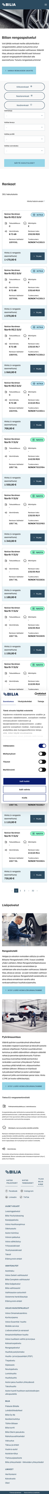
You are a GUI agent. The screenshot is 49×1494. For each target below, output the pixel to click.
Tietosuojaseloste (13, 1457)
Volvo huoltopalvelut (17, 1308)
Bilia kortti (10, 1427)
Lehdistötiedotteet (13, 1410)
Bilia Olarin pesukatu (14, 1432)
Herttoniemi (10, 1474)
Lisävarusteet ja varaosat (17, 1330)
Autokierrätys (11, 1453)
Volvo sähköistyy (13, 1241)
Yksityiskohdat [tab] (25, 701)
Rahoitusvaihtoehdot (15, 1436)
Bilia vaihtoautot (12, 1288)
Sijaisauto (10, 1364)
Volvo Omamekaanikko (16, 1313)
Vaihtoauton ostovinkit (15, 1292)
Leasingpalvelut (12, 1211)
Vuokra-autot (11, 1449)
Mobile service (12, 1326)
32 (33, 890)
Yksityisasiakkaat (13, 1250)
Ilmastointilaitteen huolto (16, 1334)
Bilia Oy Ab (10, 1414)
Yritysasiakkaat (12, 1245)
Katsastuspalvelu (13, 1343)
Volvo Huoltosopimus (15, 1224)
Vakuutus (9, 1440)
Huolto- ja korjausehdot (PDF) (19, 1356)
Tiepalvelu (10, 1360)
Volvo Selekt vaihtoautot (16, 1275)
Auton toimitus (12, 1232)
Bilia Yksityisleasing (14, 1215)
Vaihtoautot (11, 1265)
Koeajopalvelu (11, 1219)
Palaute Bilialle (12, 1406)
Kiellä (24, 798)
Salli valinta (24, 789)
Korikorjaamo (11, 1317)
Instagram (27, 1191)
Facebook (11, 1191)
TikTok (24, 1197)
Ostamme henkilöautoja (16, 1296)
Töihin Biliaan (11, 1423)
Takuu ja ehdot (12, 1444)
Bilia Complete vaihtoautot (17, 1279)
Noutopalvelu (11, 1369)
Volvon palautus (12, 1237)
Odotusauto (10, 1228)
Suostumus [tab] (8, 701)
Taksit (8, 1254)
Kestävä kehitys (12, 1419)
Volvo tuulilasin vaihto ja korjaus (20, 1339)
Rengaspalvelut (12, 1347)
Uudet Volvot (12, 1206)
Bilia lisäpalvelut (12, 1283)
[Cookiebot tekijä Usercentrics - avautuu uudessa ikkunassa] (35, 694)
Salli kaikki (24, 781)
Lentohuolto (10, 1373)
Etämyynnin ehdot (13, 1258)
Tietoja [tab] (41, 701)
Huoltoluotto (11, 1377)
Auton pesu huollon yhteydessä (19, 1382)
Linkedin (11, 1197)
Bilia (7, 1401)
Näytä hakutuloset (24, 163)
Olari (7, 1482)
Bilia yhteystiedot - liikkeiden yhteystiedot (24, 1462)
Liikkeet (9, 1469)
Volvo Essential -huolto (15, 1321)
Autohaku (9, 1270)
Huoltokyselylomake (14, 1351)
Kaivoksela (10, 1478)
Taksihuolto (10, 1386)
